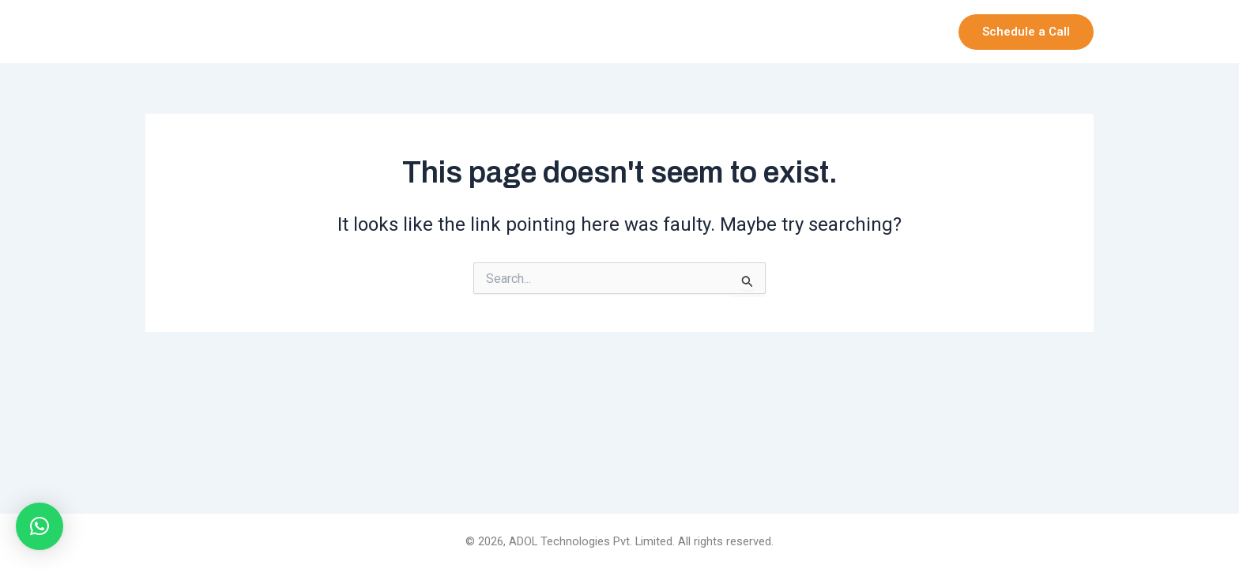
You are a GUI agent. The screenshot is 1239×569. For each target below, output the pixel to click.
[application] (722, 31)
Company (696, 31)
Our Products (799, 31)
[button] (1026, 32)
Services (899, 31)
